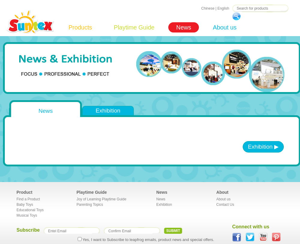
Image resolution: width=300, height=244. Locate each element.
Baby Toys (24, 204)
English (223, 8)
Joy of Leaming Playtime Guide (101, 199)
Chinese (207, 8)
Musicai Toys (26, 215)
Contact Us (225, 204)
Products (80, 27)
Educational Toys (30, 210)
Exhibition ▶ (263, 147)
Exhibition (108, 110)
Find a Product (28, 199)
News (183, 27)
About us (224, 27)
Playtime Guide (134, 27)
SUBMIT (173, 231)
